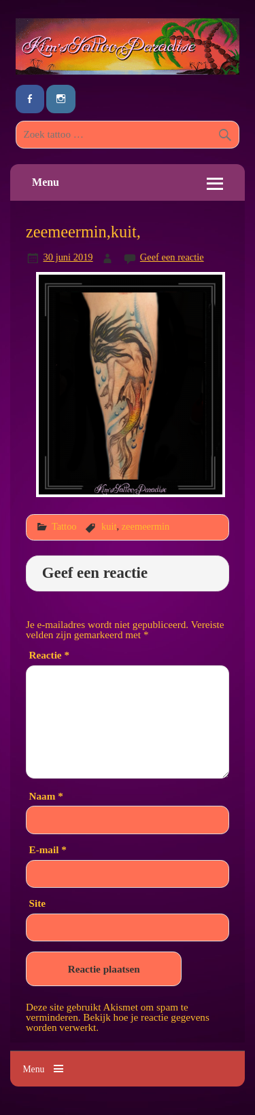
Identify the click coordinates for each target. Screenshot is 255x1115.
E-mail (48, 849)
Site (37, 903)
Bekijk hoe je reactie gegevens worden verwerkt (117, 1022)
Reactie (49, 655)
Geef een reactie (172, 257)
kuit (108, 526)
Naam (46, 796)
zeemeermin (146, 526)
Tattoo (64, 526)
